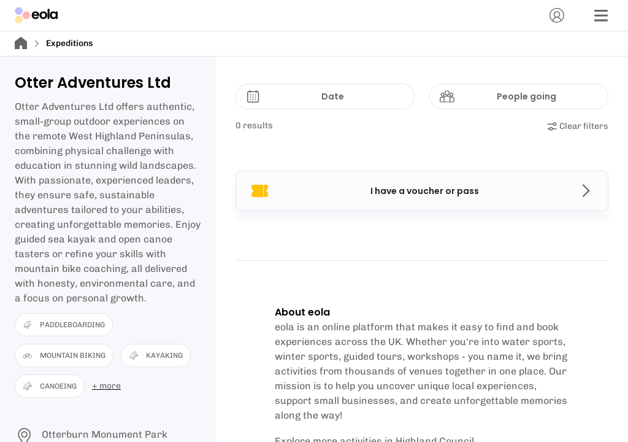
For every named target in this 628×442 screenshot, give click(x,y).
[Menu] (601, 15)
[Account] (557, 15)
